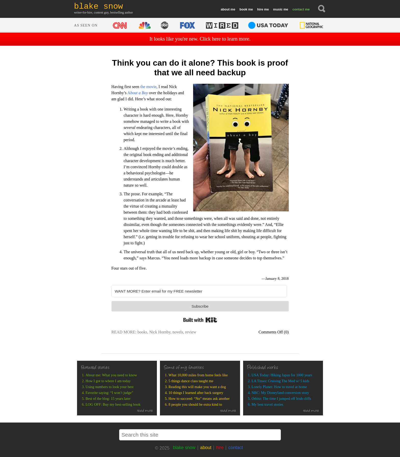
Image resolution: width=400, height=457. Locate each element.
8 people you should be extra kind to (195, 404)
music (278, 9)
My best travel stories (267, 404)
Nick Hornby (159, 332)
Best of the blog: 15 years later (108, 398)
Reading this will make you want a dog (197, 387)
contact (298, 9)
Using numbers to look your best (109, 387)
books (142, 332)
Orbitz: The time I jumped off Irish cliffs (281, 398)
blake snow (184, 447)
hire (260, 9)
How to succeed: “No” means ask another (199, 398)
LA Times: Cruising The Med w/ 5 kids (280, 381)
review (190, 332)
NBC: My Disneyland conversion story (280, 393)
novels (177, 332)
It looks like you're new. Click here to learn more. (200, 39)
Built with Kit (200, 319)
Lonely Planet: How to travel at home (279, 387)
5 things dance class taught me (191, 381)
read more (145, 411)
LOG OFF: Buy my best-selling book (112, 404)
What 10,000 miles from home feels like (198, 375)
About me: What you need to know (111, 375)
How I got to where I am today (108, 381)
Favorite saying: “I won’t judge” (109, 393)
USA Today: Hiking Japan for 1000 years (282, 375)
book (243, 9)
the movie (148, 87)
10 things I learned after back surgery (196, 393)
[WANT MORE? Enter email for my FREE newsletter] (199, 291)
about (225, 9)
